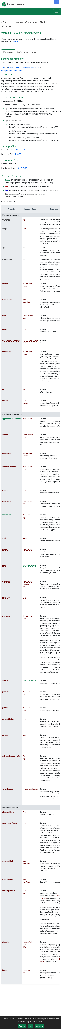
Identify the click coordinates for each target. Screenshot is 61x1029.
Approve (22, 1026)
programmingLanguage (11, 340)
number (25, 403)
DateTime (26, 302)
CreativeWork (14, 67)
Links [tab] (34, 52)
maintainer (6, 616)
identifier (5, 942)
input (4, 565)
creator (5, 283)
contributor (6, 453)
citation (5, 435)
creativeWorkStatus (9, 467)
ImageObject (27, 970)
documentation (8, 501)
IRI (24, 248)
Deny (30, 1026)
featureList (6, 515)
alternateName (8, 812)
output (5, 681)
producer (5, 692)
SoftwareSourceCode (31, 67)
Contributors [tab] (22, 52)
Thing (3, 67)
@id (3, 248)
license (4, 316)
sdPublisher (6, 352)
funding (5, 538)
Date (24, 300)
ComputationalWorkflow (11, 70)
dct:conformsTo (8, 260)
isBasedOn (6, 581)
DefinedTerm (28, 419)
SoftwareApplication (30, 789)
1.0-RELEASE (19, 149)
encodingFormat (8, 891)
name (4, 329)
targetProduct (7, 789)
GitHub (15, 42)
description (6, 490)
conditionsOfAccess (9, 823)
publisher (5, 708)
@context (6, 219)
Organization (27, 283)
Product (26, 584)
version (5, 401)
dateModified (7, 861)
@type (4, 229)
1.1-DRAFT (16, 154)
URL (24, 219)
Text (24, 229)
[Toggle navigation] (56, 11)
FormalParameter (29, 565)
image (4, 970)
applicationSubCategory (11, 419)
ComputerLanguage (30, 340)
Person (25, 286)
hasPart (5, 549)
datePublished (7, 880)
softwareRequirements (11, 756)
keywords (6, 597)
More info (39, 1026)
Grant (25, 538)
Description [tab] (8, 52)
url (3, 389)
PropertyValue (28, 942)
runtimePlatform (8, 719)
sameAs (5, 735)
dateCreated (7, 300)
